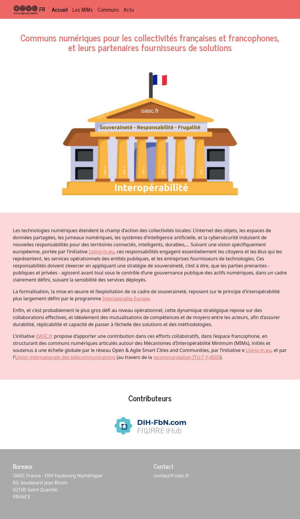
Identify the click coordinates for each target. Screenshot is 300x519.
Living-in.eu (101, 251)
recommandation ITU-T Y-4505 (186, 357)
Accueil (60, 9)
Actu (129, 9)
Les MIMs (82, 9)
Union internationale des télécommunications (65, 357)
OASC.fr (44, 336)
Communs (108, 9)
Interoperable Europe (126, 298)
